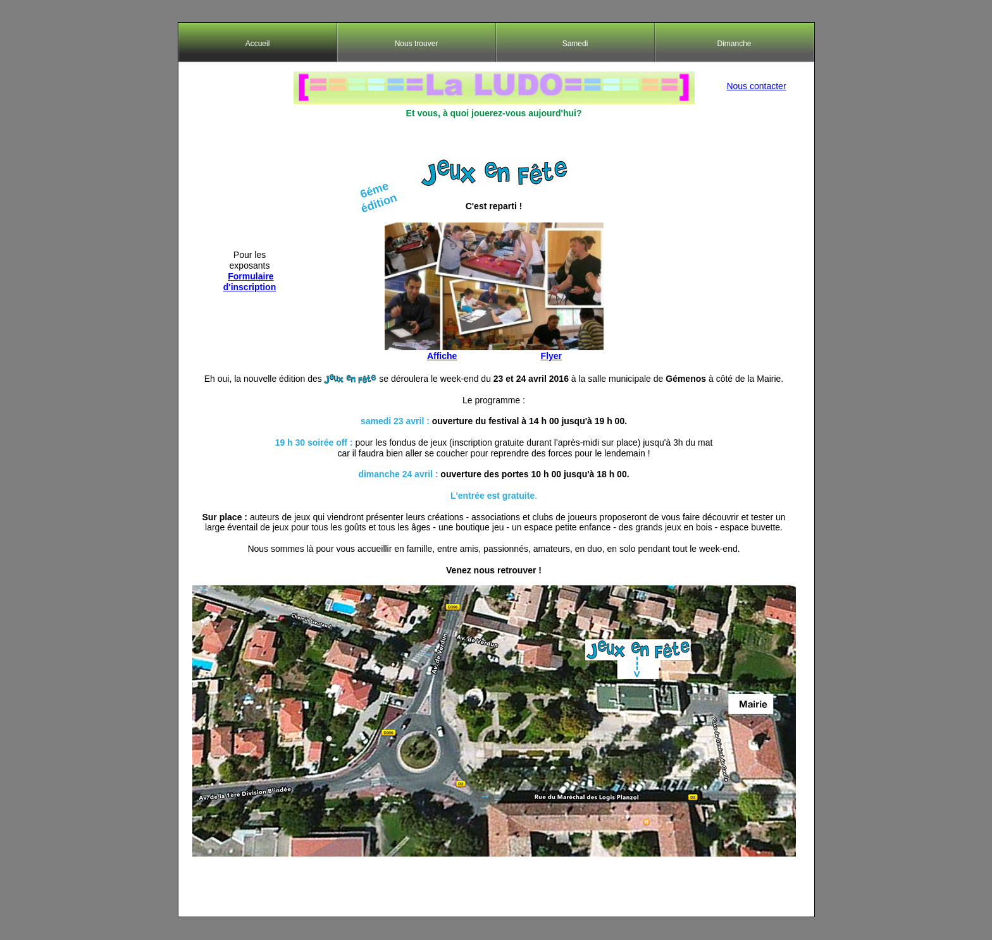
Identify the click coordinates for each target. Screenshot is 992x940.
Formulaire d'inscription (249, 281)
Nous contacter (756, 86)
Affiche (442, 356)
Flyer (551, 356)
